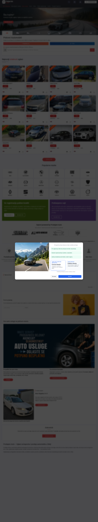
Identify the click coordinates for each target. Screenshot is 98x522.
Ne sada (54, 276)
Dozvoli (70, 276)
